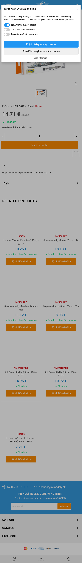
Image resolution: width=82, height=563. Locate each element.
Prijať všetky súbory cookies (41, 44)
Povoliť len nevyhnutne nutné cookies (41, 51)
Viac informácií (41, 58)
